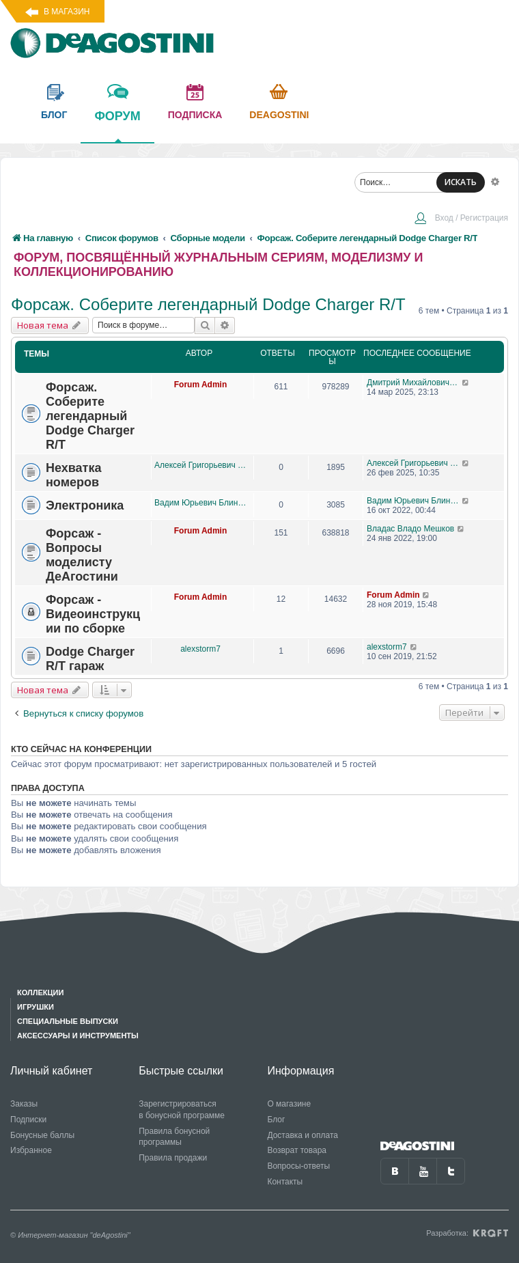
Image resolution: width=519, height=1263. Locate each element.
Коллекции (40, 992)
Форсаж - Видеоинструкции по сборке (93, 614)
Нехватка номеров (73, 475)
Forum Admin (200, 384)
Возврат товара (296, 1150)
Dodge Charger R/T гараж (90, 659)
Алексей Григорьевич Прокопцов (200, 465)
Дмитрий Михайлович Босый (414, 382)
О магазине (289, 1104)
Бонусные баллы (42, 1135)
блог (54, 114)
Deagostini (279, 114)
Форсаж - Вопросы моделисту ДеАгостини (82, 555)
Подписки (28, 1119)
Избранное (31, 1150)
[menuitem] (461, 219)
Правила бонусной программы (174, 1137)
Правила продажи (173, 1158)
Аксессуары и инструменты (78, 1035)
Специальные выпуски (67, 1021)
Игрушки (35, 1007)
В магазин (66, 11)
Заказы (24, 1104)
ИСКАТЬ (461, 182)
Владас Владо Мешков (410, 528)
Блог (276, 1119)
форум (117, 125)
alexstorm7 (200, 649)
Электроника (85, 505)
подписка (195, 114)
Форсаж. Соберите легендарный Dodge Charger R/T (208, 304)
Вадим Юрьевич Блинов (200, 503)
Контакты (285, 1181)
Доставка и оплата (302, 1135)
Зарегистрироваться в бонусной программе (182, 1109)
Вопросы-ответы (298, 1166)
